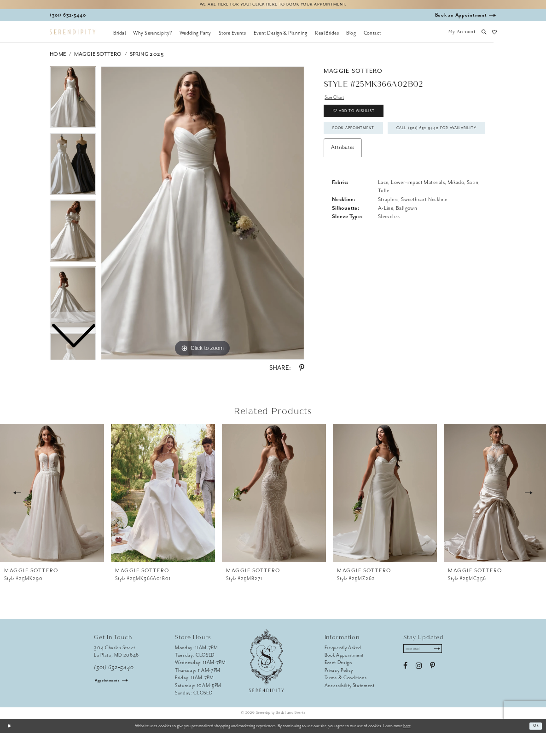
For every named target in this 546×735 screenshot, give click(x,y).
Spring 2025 (146, 56)
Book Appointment (359, 136)
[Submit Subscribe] (443, 651)
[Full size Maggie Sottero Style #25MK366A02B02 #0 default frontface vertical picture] (202, 215)
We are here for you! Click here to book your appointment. (273, 5)
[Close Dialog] (10, 728)
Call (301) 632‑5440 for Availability (381, 157)
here (407, 727)
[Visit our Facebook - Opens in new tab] (405, 669)
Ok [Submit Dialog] (535, 727)
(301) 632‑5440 (114, 669)
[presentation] (52, 495)
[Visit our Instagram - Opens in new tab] (419, 669)
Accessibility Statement (350, 687)
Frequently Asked (343, 649)
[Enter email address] (426, 651)
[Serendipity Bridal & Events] (72, 33)
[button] (461, 35)
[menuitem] (119, 34)
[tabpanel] (202, 215)
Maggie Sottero (98, 56)
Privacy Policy (339, 672)
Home (58, 56)
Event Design (338, 664)
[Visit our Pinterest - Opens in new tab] (432, 669)
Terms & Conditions (346, 679)
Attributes (342, 177)
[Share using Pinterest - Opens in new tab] (301, 370)
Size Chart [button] (336, 99)
